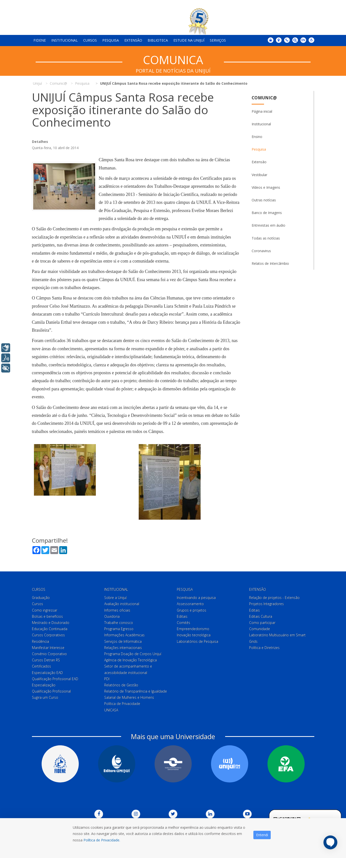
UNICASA (111, 710)
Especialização (43, 685)
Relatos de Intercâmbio (270, 263)
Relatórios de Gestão (121, 685)
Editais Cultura (260, 616)
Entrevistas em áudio (268, 225)
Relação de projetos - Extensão (274, 597)
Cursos (90, 40)
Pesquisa (110, 40)
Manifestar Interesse (48, 647)
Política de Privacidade (122, 703)
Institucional (64, 40)
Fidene (39, 40)
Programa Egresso (118, 628)
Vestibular (259, 174)
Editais (182, 616)
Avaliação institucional (121, 604)
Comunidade (259, 628)
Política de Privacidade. (101, 840)
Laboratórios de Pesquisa (197, 641)
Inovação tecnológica (194, 635)
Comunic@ (264, 98)
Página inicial (262, 111)
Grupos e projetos (191, 610)
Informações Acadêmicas (124, 635)
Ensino (257, 136)
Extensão (133, 40)
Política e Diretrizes (264, 647)
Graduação (41, 597)
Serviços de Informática (123, 641)
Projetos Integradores (266, 604)
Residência (40, 641)
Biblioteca (158, 40)
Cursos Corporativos (48, 635)
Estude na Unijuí (188, 40)
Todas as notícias (266, 238)
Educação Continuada (49, 628)
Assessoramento (190, 604)
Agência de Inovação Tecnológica (130, 660)
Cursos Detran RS (46, 660)
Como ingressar (44, 610)
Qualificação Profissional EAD (55, 678)
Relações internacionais (123, 647)
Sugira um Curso (45, 697)
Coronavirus (261, 250)
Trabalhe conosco (118, 622)
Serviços (218, 40)
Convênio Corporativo (49, 653)
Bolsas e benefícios (47, 616)
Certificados (41, 666)
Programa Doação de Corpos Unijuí (132, 653)
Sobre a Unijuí (115, 597)
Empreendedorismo (193, 628)
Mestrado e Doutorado (50, 622)
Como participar (262, 622)
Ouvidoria (112, 616)
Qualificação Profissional (51, 691)
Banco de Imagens (267, 212)
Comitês (183, 622)
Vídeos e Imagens (266, 187)
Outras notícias (264, 200)
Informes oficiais (117, 610)
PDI (106, 678)
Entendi (262, 834)
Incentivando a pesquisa (196, 597)
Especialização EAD (47, 672)
